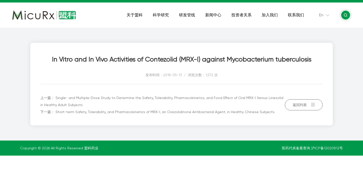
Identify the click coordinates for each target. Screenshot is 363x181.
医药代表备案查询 (296, 148)
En (321, 15)
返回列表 (304, 105)
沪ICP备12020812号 (327, 148)
